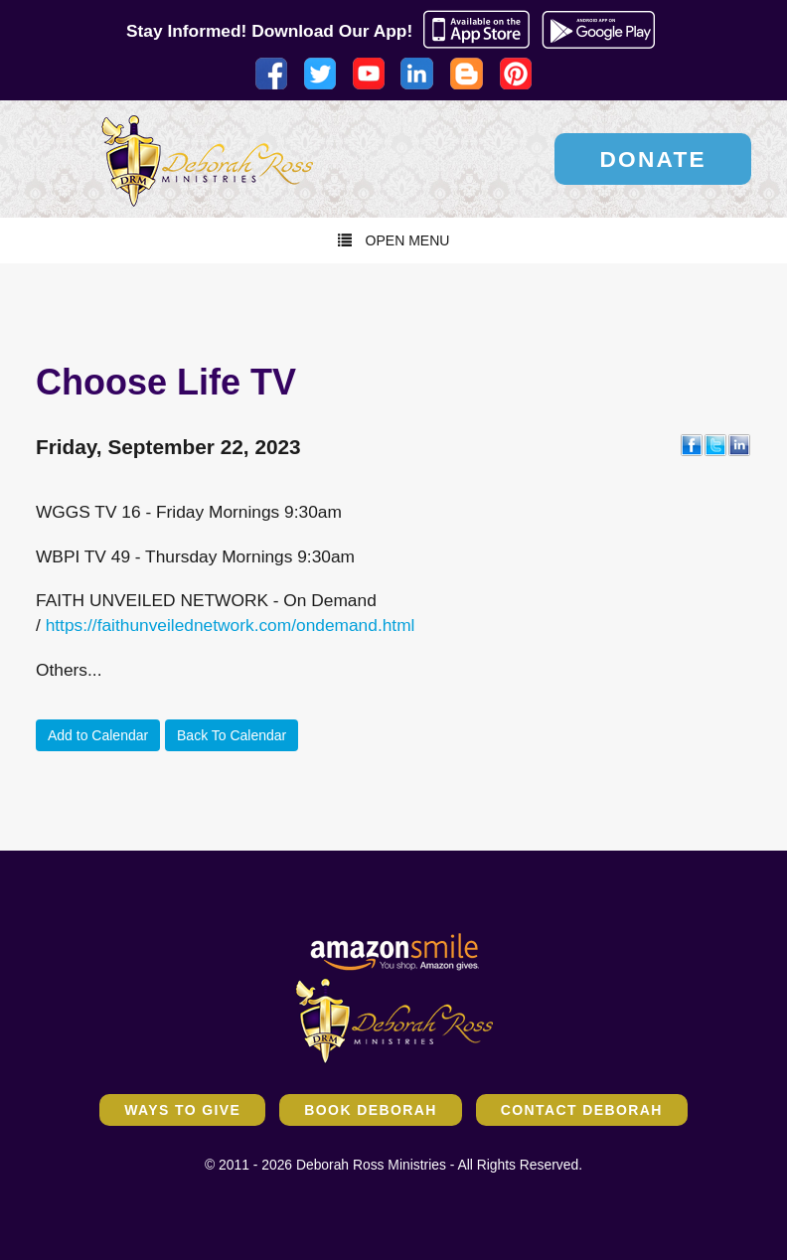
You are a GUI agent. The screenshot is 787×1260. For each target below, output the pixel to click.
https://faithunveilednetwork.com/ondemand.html (230, 625)
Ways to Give (182, 1110)
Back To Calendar (231, 735)
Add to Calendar (98, 735)
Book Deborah (370, 1110)
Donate (653, 159)
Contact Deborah (582, 1110)
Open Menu (394, 240)
